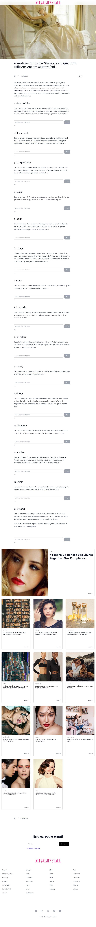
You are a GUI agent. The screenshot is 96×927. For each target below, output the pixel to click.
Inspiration (24, 76)
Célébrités (29, 877)
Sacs (74, 870)
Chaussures (76, 881)
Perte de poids (6, 889)
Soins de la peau (7, 874)
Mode (51, 877)
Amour (4, 893)
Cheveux (5, 881)
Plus (67, 122)
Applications (29, 893)
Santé (27, 874)
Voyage (75, 889)
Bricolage (5, 877)
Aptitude (75, 885)
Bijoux (51, 874)
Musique (28, 870)
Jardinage (52, 889)
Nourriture (29, 881)
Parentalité (76, 877)
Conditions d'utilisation (33, 848)
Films (27, 885)
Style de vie (64, 844)
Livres (28, 889)
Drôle (51, 885)
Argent (52, 881)
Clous (51, 870)
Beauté (4, 870)
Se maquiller (6, 885)
